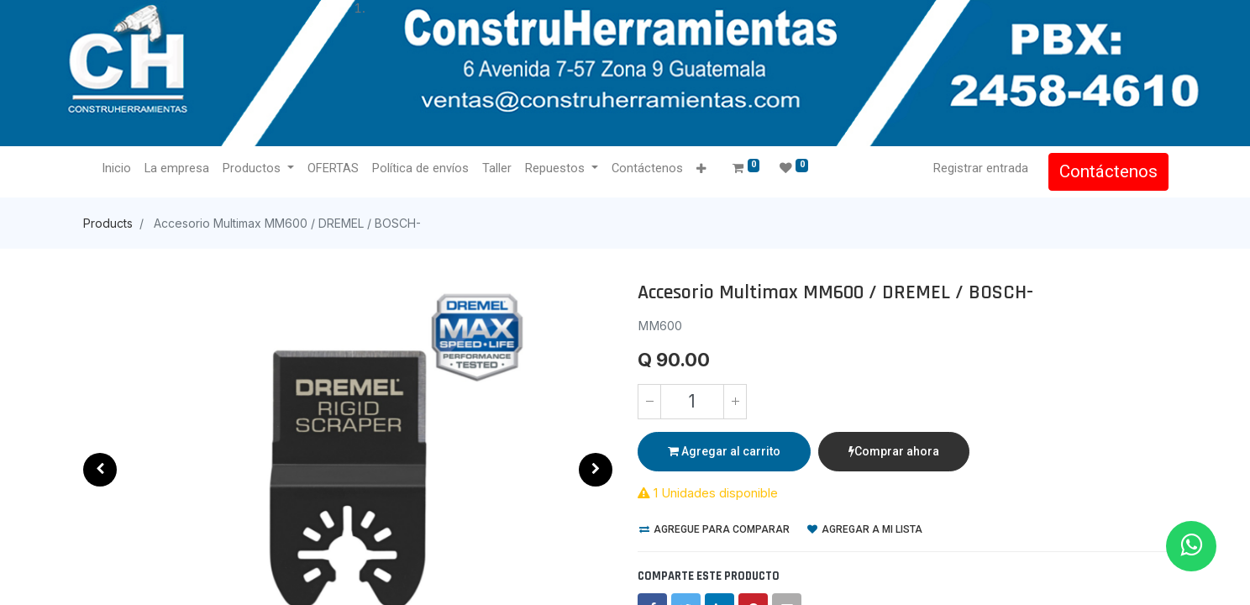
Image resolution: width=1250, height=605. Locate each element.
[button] (702, 169)
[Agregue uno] (735, 401)
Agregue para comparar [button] (714, 529)
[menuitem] (118, 169)
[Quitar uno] (649, 401)
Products (108, 223)
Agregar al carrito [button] (724, 451)
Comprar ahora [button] (893, 451)
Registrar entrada (979, 168)
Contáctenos (1107, 171)
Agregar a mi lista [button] (864, 529)
